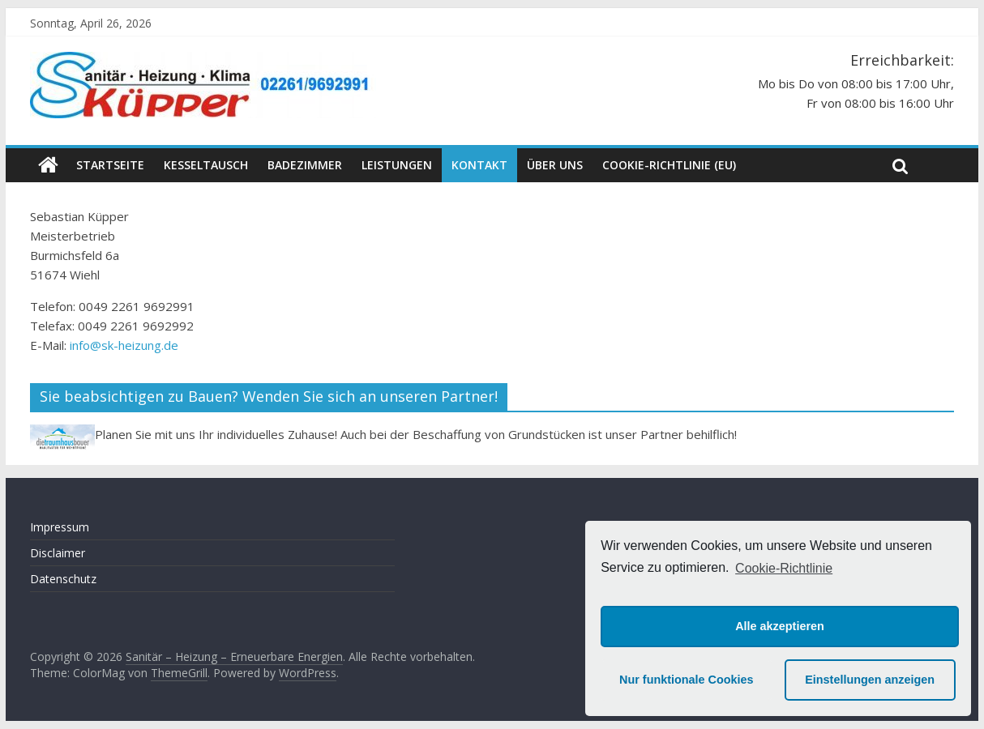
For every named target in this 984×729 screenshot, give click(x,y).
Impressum (59, 527)
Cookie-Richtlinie (783, 568)
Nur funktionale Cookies (686, 679)
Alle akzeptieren (779, 626)
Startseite (110, 165)
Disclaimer (57, 553)
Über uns (555, 165)
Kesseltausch (206, 165)
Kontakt (479, 165)
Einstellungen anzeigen (870, 679)
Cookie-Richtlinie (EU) (669, 165)
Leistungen (397, 165)
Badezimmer (304, 165)
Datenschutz (63, 578)
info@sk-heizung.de (124, 345)
